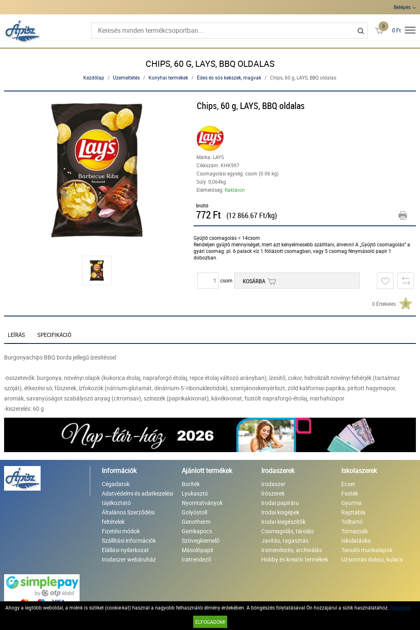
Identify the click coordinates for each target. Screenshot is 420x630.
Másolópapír (198, 550)
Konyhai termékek (168, 77)
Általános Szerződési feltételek (128, 516)
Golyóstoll (194, 512)
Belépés (402, 7)
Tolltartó (352, 521)
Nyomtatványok (202, 503)
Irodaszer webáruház (129, 559)
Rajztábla (353, 512)
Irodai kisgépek (280, 512)
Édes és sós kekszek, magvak (229, 77)
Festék (349, 493)
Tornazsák (354, 531)
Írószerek (273, 493)
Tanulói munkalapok (367, 550)
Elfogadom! (210, 622)
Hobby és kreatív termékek (294, 559)
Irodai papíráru (280, 503)
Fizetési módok (121, 531)
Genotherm (196, 521)
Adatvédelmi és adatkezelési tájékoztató (137, 498)
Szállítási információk (129, 540)
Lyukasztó (195, 493)
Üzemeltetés (126, 77)
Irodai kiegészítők (283, 521)
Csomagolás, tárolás (287, 531)
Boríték (191, 484)
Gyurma (351, 503)
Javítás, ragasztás (284, 540)
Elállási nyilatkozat (125, 550)
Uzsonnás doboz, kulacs (372, 559)
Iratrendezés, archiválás (291, 550)
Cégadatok (116, 484)
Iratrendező (196, 559)
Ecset (348, 484)
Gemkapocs (197, 531)
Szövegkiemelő (200, 540)
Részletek (400, 607)
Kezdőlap (93, 77)
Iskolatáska (356, 540)
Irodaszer (273, 484)
